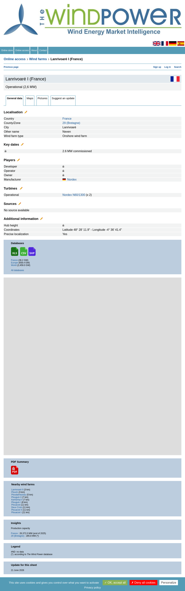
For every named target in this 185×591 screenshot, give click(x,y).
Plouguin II (16, 497)
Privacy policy (92, 587)
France (67, 118)
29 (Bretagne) (71, 122)
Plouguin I (16, 502)
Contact (43, 50)
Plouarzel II (16, 510)
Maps (30, 98)
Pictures (42, 98)
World (14, 265)
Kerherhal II (16, 499)
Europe (14, 262)
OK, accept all (115, 582)
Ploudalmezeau (18, 494)
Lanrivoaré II (17, 489)
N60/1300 (79, 194)
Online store (7, 50)
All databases (17, 270)
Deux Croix (16, 507)
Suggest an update (63, 98)
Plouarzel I (16, 512)
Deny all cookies (143, 582)
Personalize (168, 582)
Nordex (72, 179)
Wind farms (38, 59)
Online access (22, 50)
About (34, 50)
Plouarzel (15, 505)
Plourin (14, 492)
